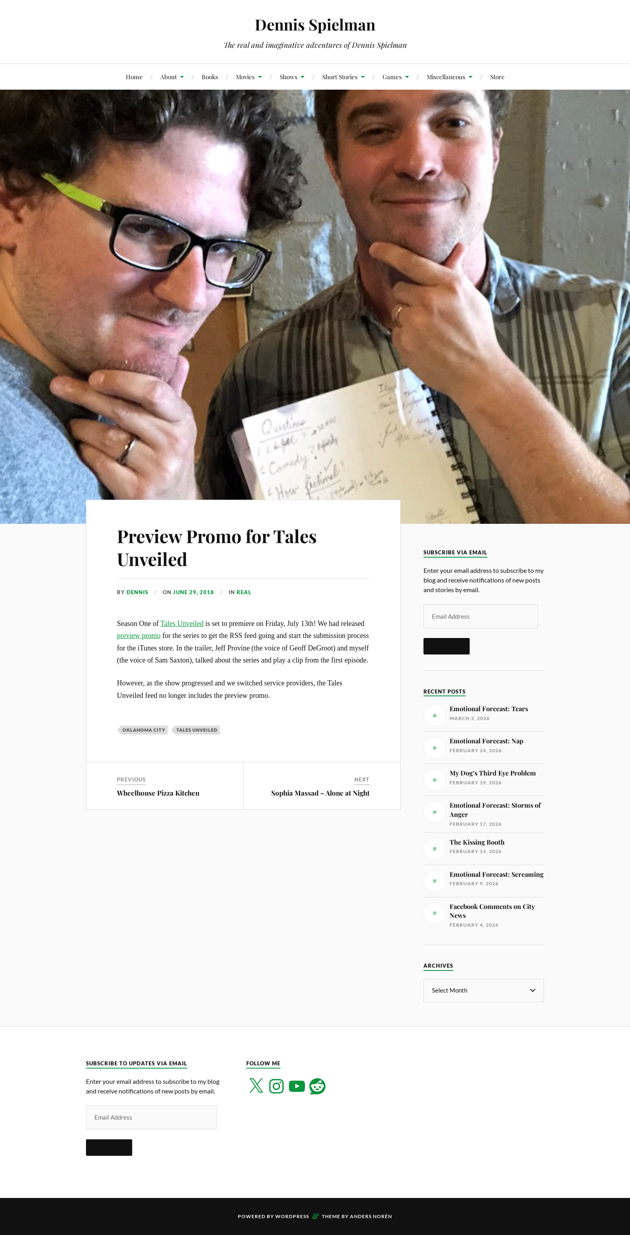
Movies (245, 76)
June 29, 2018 (193, 592)
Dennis (137, 592)
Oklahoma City (144, 729)
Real (244, 592)
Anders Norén (371, 1216)
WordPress (292, 1216)
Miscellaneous (446, 76)
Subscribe (446, 646)
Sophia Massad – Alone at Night (320, 792)
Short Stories (340, 76)
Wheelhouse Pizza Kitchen (158, 792)
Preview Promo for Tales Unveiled (217, 547)
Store (497, 76)
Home (134, 76)
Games (392, 76)
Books (210, 76)
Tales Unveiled (181, 624)
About (168, 76)
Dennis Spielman (315, 24)
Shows (288, 76)
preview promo (139, 636)
